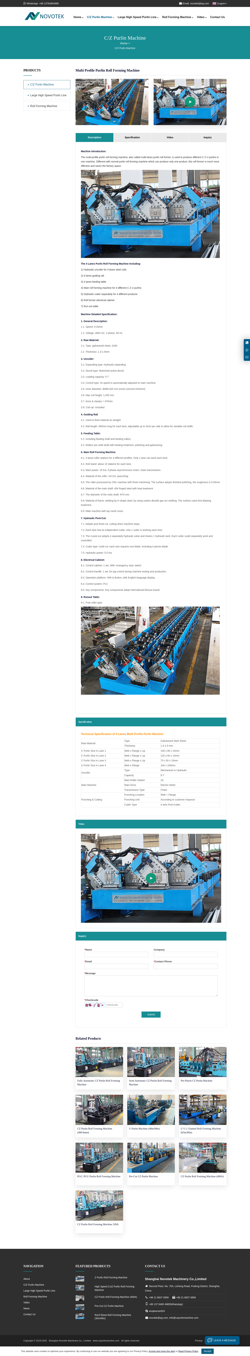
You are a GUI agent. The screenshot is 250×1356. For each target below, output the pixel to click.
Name (88, 949)
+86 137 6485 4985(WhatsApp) (166, 1304)
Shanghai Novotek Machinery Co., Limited (70, 1340)
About (26, 1278)
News (26, 1308)
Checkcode (91, 1000)
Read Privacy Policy (188, 1351)
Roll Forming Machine (177, 17)
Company (159, 949)
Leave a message (220, 1340)
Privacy (199, 1340)
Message (90, 973)
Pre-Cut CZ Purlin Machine (109, 1306)
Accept (207, 1351)
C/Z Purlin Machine (100, 17)
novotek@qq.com (199, 3)
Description (94, 137)
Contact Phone (163, 961)
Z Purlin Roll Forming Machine (111, 1277)
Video (202, 17)
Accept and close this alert (162, 1351)
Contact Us (217, 17)
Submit (151, 1014)
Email (88, 961)
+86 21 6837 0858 (159, 1297)
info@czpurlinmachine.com (183, 1317)
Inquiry (208, 137)
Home (79, 17)
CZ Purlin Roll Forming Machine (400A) (116, 1297)
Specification (132, 137)
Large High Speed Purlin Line (138, 17)
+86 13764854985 (49, 3)
